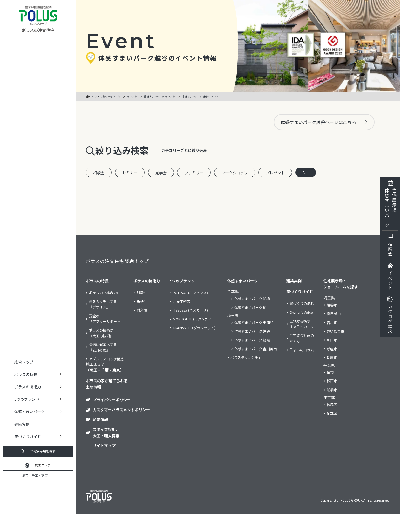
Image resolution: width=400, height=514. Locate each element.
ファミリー (193, 172)
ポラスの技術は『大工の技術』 (101, 332)
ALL (306, 172)
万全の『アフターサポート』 (106, 318)
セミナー (129, 172)
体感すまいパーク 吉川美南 (255, 348)
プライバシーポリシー (112, 399)
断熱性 (142, 301)
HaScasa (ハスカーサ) (190, 310)
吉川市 (332, 322)
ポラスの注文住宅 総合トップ (117, 261)
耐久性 (142, 310)
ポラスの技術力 (146, 280)
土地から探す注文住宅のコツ (302, 324)
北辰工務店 (181, 301)
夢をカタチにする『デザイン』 (103, 304)
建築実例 (22, 424)
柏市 (330, 372)
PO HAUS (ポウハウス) (190, 292)
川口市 (332, 339)
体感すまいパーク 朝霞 (252, 339)
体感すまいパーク (242, 280)
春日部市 (334, 313)
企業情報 (100, 419)
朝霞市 (332, 357)
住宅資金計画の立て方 (302, 338)
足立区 (332, 413)
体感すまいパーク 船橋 (252, 298)
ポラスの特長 (97, 280)
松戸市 (332, 380)
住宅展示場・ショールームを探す (340, 283)
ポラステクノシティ (245, 357)
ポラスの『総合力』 (104, 292)
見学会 (161, 172)
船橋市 (332, 389)
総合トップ (23, 362)
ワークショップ (234, 172)
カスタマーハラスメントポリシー (121, 409)
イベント (132, 96)
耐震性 (142, 292)
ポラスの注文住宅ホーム (106, 96)
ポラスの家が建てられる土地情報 (107, 383)
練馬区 (332, 404)
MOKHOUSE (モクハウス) (193, 318)
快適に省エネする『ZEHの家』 (103, 347)
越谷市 (332, 304)
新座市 (332, 348)
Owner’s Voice (301, 312)
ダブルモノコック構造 (106, 358)
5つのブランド (182, 280)
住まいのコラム (302, 349)
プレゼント (275, 172)
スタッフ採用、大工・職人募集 (106, 432)
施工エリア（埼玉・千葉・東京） (105, 366)
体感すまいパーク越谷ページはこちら (324, 122)
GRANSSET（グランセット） (195, 327)
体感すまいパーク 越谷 (252, 330)
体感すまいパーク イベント (159, 96)
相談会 (98, 172)
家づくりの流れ (302, 303)
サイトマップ (104, 445)
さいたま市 (335, 330)
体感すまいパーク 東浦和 (253, 322)
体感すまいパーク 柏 (250, 307)
